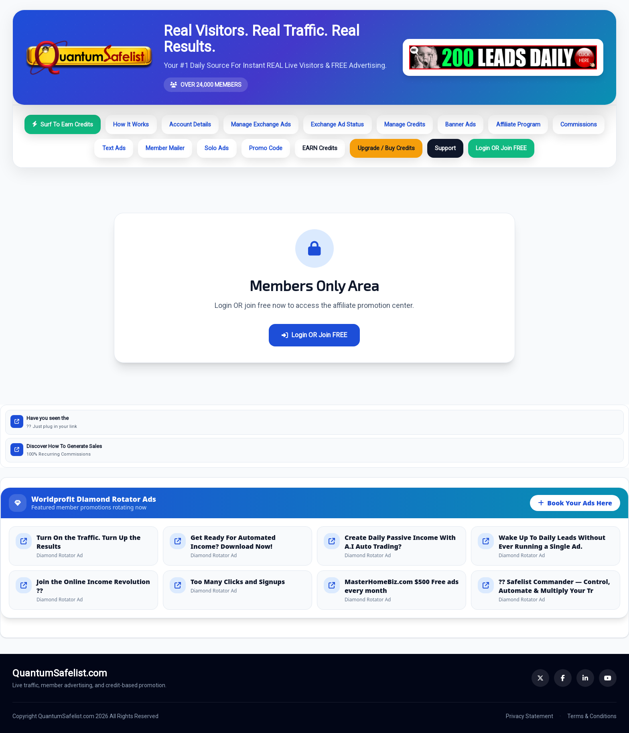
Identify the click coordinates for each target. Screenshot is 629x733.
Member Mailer (165, 148)
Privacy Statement (529, 716)
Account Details (190, 124)
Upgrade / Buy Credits (386, 148)
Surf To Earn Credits (62, 124)
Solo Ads (217, 148)
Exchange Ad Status (337, 124)
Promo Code (265, 148)
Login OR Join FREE (501, 148)
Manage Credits (404, 124)
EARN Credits (319, 148)
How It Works (131, 124)
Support (445, 148)
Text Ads (114, 148)
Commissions (578, 124)
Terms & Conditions (592, 716)
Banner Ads (460, 124)
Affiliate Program (518, 124)
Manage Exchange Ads (261, 124)
